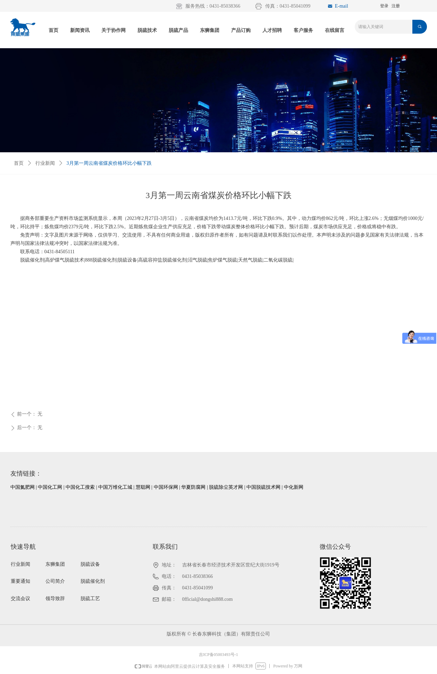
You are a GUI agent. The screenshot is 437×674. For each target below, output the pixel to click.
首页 (19, 163)
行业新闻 (45, 163)
